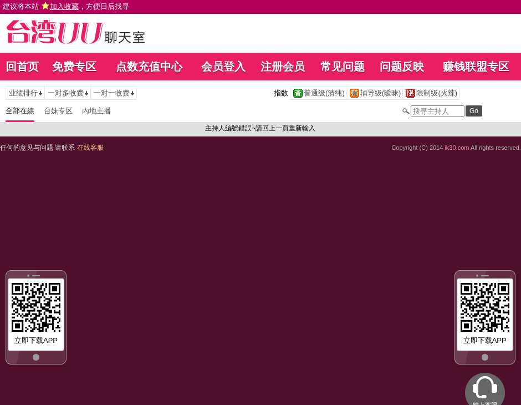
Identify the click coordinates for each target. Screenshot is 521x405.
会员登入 (223, 66)
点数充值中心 (149, 66)
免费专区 (74, 66)
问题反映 (402, 66)
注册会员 (282, 66)
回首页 (22, 66)
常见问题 (342, 66)
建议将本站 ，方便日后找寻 (66, 6)
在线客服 (90, 147)
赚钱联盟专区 (476, 66)
